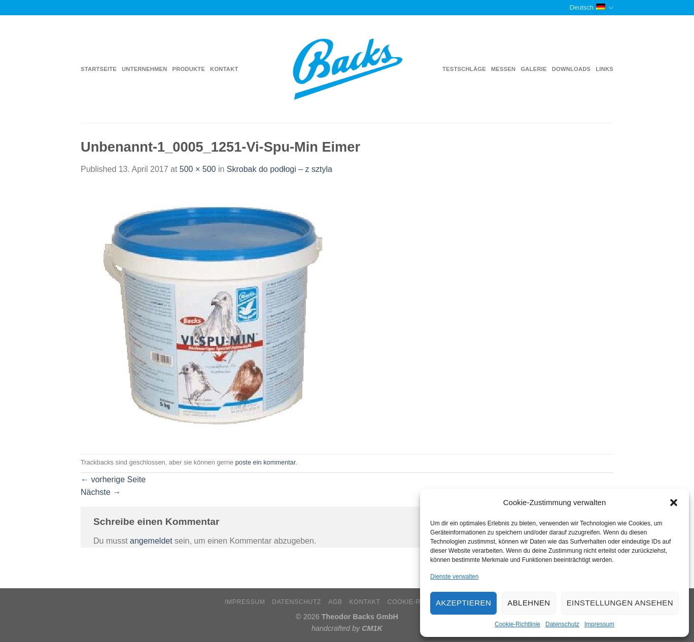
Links (604, 69)
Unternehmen (144, 69)
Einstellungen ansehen (620, 602)
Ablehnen (528, 602)
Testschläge (464, 69)
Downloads (571, 69)
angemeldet (151, 541)
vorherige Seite (113, 479)
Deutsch (591, 8)
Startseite (99, 69)
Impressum (599, 624)
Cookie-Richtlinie (517, 624)
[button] (674, 502)
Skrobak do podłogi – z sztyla (279, 169)
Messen (503, 69)
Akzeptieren (463, 602)
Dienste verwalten (454, 576)
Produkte (188, 69)
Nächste (101, 492)
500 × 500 (198, 169)
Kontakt (224, 69)
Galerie (533, 69)
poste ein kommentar (265, 462)
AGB (335, 601)
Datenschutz (562, 624)
